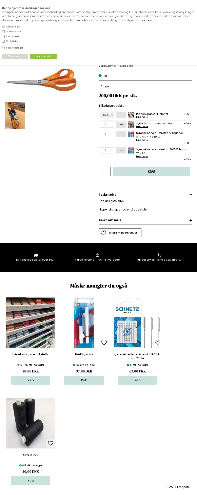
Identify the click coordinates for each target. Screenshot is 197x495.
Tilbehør (100, 436)
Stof (97, 424)
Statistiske (12, 41)
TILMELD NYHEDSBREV (164, 433)
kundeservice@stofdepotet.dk (25, 444)
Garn (98, 432)
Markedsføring (14, 31)
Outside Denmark (61, 440)
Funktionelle (12, 36)
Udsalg (99, 444)
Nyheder (100, 440)
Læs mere (146, 20)
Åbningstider (58, 424)
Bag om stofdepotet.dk (65, 428)
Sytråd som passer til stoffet (154, 125)
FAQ (52, 432)
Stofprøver (102, 448)
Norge (54, 436)
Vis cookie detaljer (12, 47)
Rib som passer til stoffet (152, 115)
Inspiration (101, 452)
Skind (98, 428)
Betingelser (57, 444)
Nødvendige (13, 26)
